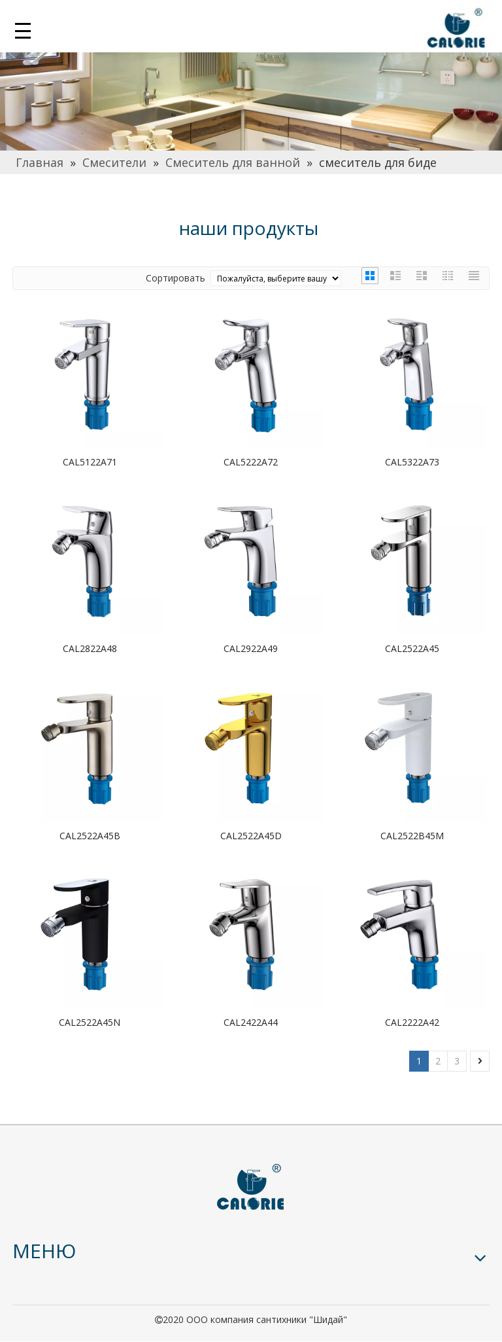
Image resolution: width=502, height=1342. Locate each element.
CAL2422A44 (251, 1022)
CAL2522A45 (412, 648)
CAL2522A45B (89, 835)
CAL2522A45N (89, 1022)
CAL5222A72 (251, 462)
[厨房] (251, 98)
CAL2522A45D (251, 835)
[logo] (251, 1187)
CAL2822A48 (90, 648)
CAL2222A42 (412, 1022)
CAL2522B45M (412, 835)
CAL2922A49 (251, 648)
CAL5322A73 (412, 462)
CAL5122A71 (90, 462)
